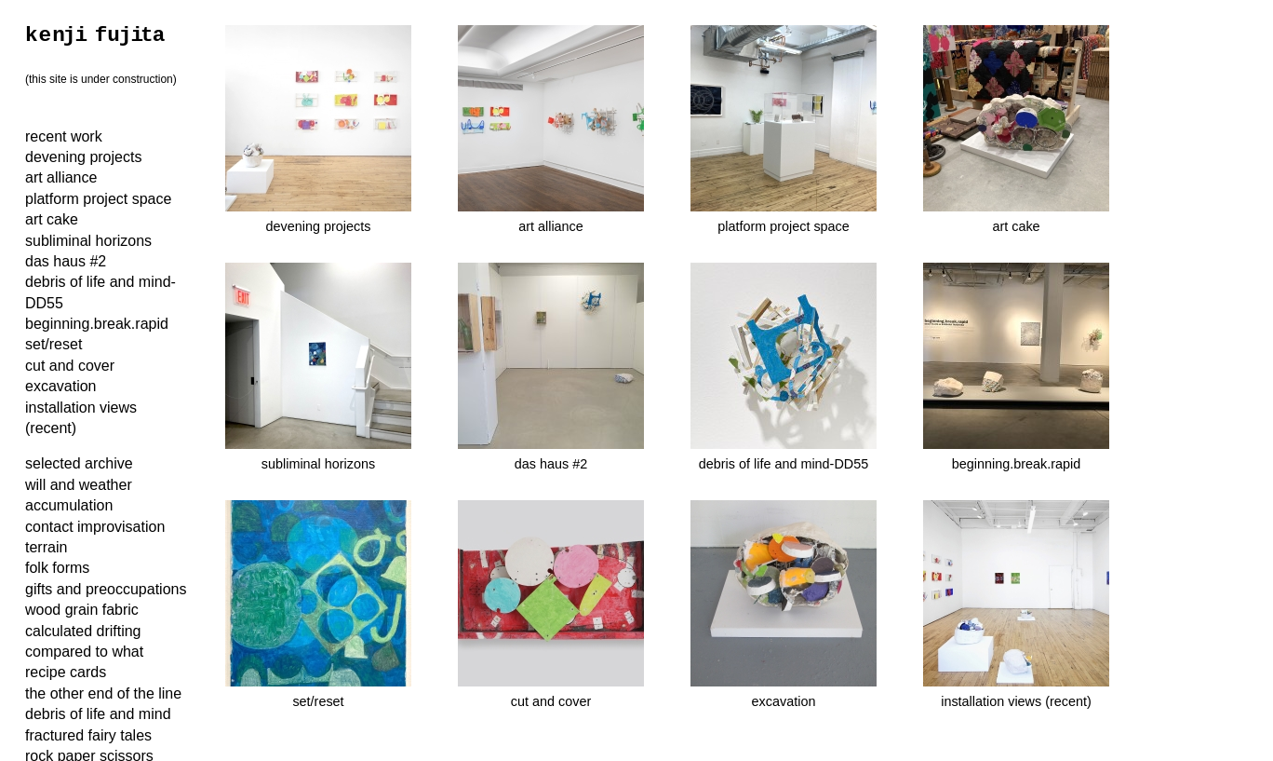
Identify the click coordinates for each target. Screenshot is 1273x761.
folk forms (57, 568)
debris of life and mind (98, 714)
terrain (46, 547)
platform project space (98, 199)
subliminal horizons (88, 241)
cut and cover (69, 366)
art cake (51, 219)
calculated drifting (83, 631)
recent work (63, 136)
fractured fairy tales (88, 735)
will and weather (78, 485)
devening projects (83, 157)
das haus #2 (65, 261)
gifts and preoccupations (105, 589)
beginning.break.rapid (96, 324)
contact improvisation (95, 527)
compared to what (84, 651)
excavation (61, 386)
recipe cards (65, 672)
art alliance (61, 177)
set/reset (53, 344)
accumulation (69, 505)
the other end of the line (103, 693)
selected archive (79, 463)
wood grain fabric (82, 610)
